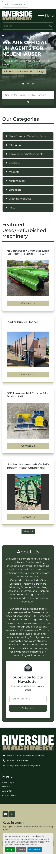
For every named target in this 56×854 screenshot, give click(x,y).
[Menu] (41, 15)
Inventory (7, 782)
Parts (5, 786)
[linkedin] (12, 814)
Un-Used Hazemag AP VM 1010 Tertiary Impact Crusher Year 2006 (28, 468)
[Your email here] (28, 698)
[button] (23, 84)
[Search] (28, 26)
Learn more (34, 849)
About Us (7, 791)
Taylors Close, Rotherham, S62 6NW (26, 755)
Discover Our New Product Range (24, 71)
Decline (21, 849)
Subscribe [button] (28, 708)
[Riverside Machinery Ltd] (28, 742)
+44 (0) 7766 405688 (18, 760)
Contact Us (28, 303)
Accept (10, 849)
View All (28, 531)
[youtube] (6, 814)
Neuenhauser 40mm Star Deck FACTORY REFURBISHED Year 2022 (28, 254)
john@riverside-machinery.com (23, 765)
